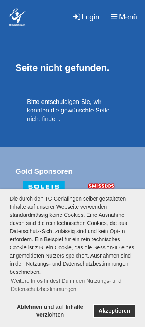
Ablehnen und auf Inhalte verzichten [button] (50, 311)
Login (85, 17)
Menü (124, 17)
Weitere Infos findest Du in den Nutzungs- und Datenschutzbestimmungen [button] (66, 285)
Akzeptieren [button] (114, 311)
